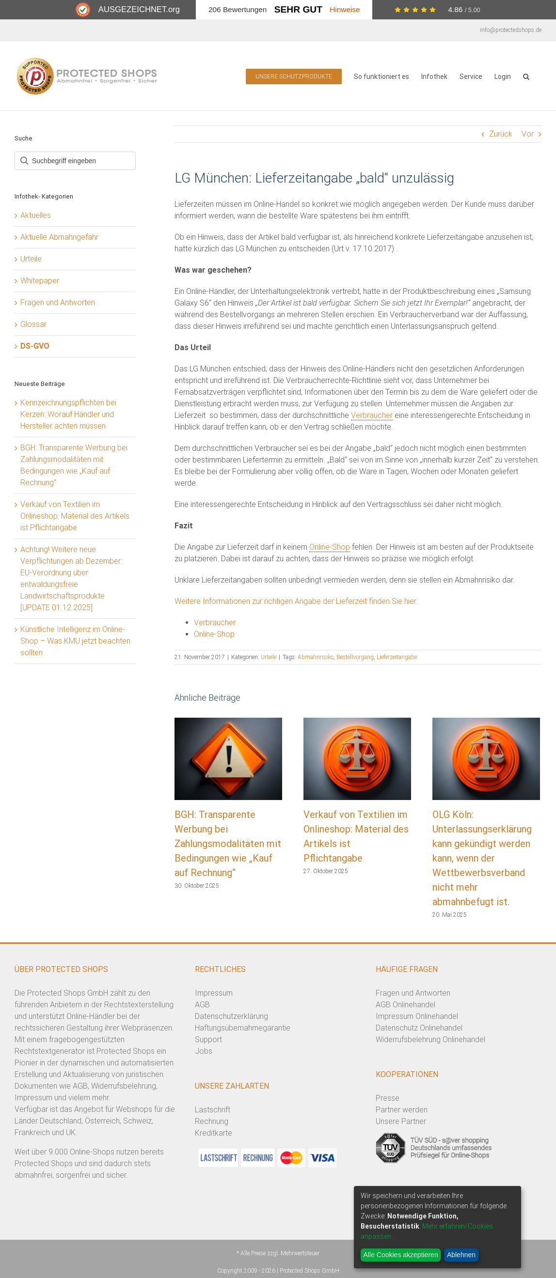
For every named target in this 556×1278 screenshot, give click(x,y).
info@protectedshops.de (510, 30)
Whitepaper (39, 280)
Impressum (214, 993)
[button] (526, 75)
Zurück (500, 134)
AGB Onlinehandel (405, 1004)
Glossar (33, 324)
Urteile (268, 657)
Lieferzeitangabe (397, 657)
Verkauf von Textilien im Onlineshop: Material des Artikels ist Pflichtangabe (74, 516)
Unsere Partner (401, 1121)
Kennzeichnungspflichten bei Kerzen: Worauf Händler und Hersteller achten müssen (68, 414)
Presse (387, 1098)
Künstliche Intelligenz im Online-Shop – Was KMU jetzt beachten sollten (75, 641)
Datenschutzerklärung (231, 1016)
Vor (528, 134)
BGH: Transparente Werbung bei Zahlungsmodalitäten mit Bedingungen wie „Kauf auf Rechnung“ (228, 843)
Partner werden (402, 1109)
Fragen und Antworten (57, 302)
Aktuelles (35, 215)
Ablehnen (461, 1255)
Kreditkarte (213, 1133)
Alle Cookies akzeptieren (401, 1255)
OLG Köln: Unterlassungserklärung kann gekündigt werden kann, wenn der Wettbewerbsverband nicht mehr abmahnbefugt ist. (482, 858)
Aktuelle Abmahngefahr (59, 237)
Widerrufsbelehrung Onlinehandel (430, 1039)
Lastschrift (212, 1109)
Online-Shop (329, 547)
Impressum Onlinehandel (417, 1016)
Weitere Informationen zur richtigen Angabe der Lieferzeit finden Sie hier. (296, 601)
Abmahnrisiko (316, 657)
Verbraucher (372, 415)
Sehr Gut (298, 9)
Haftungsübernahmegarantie (242, 1027)
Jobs (203, 1051)
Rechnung (211, 1121)
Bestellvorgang (355, 657)
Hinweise (345, 9)
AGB (202, 1004)
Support (208, 1039)
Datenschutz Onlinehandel (419, 1027)
